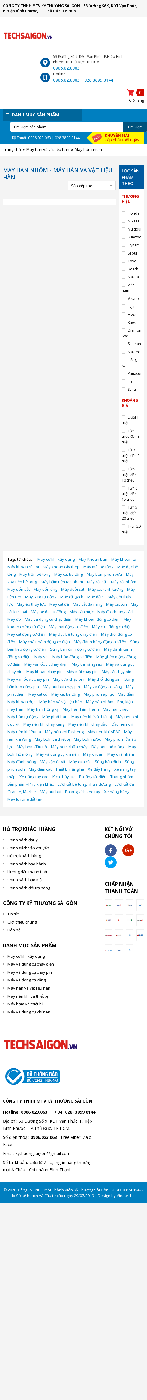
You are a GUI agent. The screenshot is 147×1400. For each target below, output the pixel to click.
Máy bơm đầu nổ (32, 746)
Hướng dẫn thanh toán (28, 871)
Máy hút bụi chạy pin (61, 686)
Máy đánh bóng (22, 761)
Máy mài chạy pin (82, 671)
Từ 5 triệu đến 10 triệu (129, 475)
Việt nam (128, 287)
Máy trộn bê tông (35, 574)
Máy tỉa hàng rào (87, 664)
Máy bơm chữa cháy (69, 746)
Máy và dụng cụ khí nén (57, 754)
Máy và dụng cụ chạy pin (30, 972)
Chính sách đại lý (23, 840)
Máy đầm (95, 596)
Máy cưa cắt (80, 761)
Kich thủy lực (63, 776)
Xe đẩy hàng (99, 769)
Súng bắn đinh (108, 761)
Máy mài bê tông (98, 566)
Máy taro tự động (40, 596)
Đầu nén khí (122, 724)
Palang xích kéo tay (82, 791)
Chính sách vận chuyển (28, 848)
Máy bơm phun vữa (104, 574)
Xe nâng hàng (116, 791)
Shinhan (134, 343)
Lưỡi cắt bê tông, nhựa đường (84, 784)
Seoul (132, 253)
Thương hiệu (130, 199)
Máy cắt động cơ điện (26, 634)
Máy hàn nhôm (99, 701)
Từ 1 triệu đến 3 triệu (131, 436)
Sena (132, 389)
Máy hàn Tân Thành (81, 709)
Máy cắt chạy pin (116, 671)
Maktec (134, 351)
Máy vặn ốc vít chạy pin (28, 679)
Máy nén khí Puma (24, 731)
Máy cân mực (82, 611)
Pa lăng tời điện (92, 776)
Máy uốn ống (45, 589)
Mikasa (134, 221)
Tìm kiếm (135, 127)
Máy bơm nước (87, 739)
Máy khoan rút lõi (23, 566)
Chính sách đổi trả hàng (29, 888)
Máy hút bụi (50, 791)
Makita (133, 276)
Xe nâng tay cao (34, 776)
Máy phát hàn (55, 716)
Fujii (131, 306)
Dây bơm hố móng (108, 746)
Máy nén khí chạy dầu (88, 724)
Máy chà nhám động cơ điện (44, 641)
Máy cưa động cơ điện (112, 626)
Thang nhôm (121, 776)
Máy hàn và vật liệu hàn (60, 701)
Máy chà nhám (120, 754)
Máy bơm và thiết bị (52, 739)
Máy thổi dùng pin (104, 679)
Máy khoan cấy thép (61, 566)
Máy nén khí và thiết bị (91, 716)
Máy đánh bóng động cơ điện (100, 641)
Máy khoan (93, 754)
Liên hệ (14, 930)
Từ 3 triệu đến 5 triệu (131, 455)
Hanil (132, 381)
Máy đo (14, 619)
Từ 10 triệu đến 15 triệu (129, 494)
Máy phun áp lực (99, 694)
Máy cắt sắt (97, 581)
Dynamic (135, 245)
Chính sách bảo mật (25, 879)
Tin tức (14, 914)
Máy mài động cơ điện (68, 626)
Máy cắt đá (59, 604)
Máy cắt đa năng (87, 604)
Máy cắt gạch (71, 596)
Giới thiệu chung (22, 922)
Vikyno (133, 298)
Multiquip (136, 229)
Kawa (132, 322)
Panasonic (136, 373)
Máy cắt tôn (116, 604)
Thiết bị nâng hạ (70, 769)
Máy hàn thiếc (115, 709)
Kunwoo (135, 237)
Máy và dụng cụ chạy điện (48, 619)
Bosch (133, 269)
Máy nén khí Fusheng (64, 731)
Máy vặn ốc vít (52, 761)
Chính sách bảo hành (27, 864)
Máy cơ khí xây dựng (56, 559)
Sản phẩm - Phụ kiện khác (31, 784)
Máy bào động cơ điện (72, 656)
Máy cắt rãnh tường (105, 589)
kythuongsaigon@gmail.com (43, 1153)
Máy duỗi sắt (72, 589)
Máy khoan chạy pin (44, 671)
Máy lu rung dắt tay (25, 799)
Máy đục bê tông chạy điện (73, 634)
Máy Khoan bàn (93, 559)
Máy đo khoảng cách (116, 611)
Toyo (132, 261)
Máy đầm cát (40, 769)
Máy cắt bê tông (68, 574)
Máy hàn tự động (23, 716)
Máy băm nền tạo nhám (62, 581)
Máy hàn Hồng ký (43, 709)
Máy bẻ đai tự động (48, 611)
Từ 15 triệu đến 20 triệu (129, 513)
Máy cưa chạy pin (68, 679)
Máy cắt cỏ (37, 694)
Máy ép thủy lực (31, 604)
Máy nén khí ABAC (104, 731)
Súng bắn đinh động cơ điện (75, 649)
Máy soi (41, 656)
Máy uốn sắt (19, 589)
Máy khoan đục (21, 701)
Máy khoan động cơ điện (97, 619)
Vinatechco (127, 1195)
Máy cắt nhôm (123, 581)
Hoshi (133, 314)
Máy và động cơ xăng (103, 686)
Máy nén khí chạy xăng (43, 724)
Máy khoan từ (123, 559)
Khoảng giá (130, 403)
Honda (134, 213)
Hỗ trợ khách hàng (24, 855)
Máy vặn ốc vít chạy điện (46, 664)
